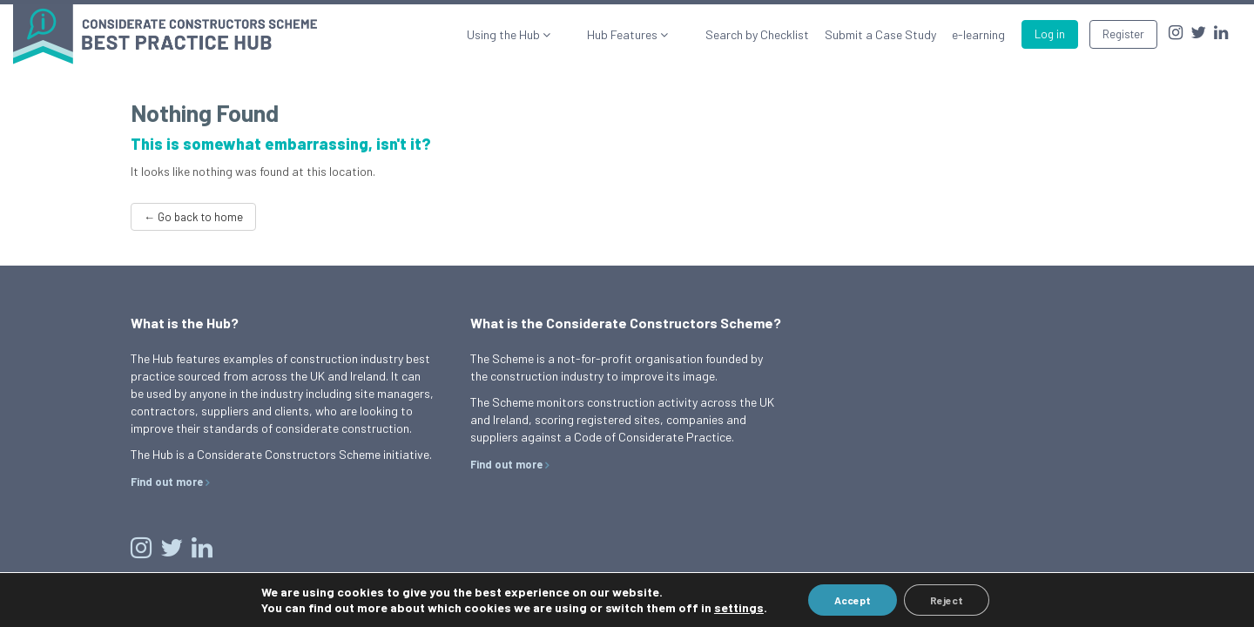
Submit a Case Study (880, 34)
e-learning (978, 34)
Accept (852, 600)
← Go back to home (193, 217)
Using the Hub (547, 34)
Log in (1050, 34)
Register (1123, 34)
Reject (946, 600)
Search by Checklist (757, 34)
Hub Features (645, 34)
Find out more (167, 482)
